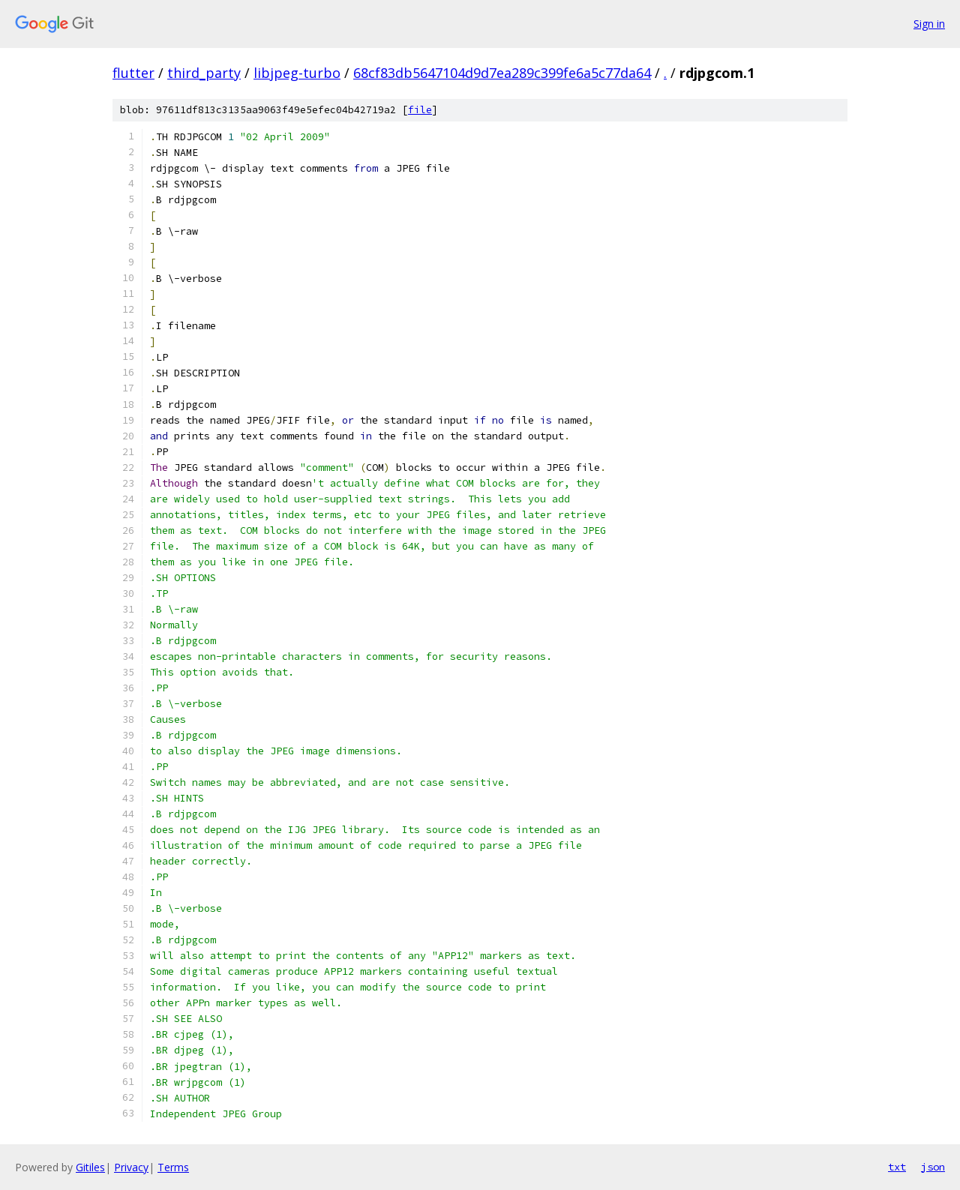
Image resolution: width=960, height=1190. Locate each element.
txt (897, 1167)
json (933, 1167)
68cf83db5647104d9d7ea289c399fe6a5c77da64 (502, 73)
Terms (173, 1167)
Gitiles (90, 1167)
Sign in (929, 23)
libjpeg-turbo (297, 73)
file (420, 109)
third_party (204, 73)
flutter (133, 73)
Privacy (131, 1167)
